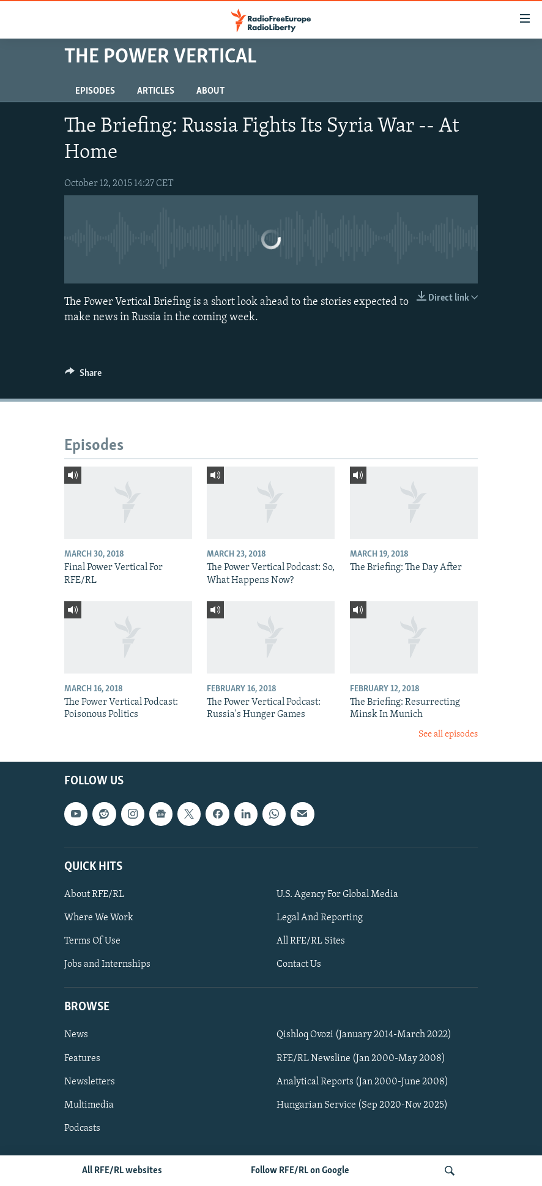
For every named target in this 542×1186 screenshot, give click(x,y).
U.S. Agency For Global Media (337, 894)
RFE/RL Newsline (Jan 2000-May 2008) (361, 1059)
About (210, 91)
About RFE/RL (94, 894)
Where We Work (98, 918)
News (76, 1035)
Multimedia (89, 1105)
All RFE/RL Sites (311, 941)
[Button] (83, 376)
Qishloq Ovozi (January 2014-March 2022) (364, 1035)
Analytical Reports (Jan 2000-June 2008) (362, 1082)
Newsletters (89, 1082)
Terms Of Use (92, 941)
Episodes (95, 91)
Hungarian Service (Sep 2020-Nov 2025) (362, 1105)
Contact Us (299, 964)
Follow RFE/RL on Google (300, 1171)
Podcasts (82, 1128)
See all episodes (448, 734)
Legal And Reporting (320, 918)
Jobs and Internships (107, 964)
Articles (155, 91)
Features (82, 1059)
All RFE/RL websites (122, 1171)
